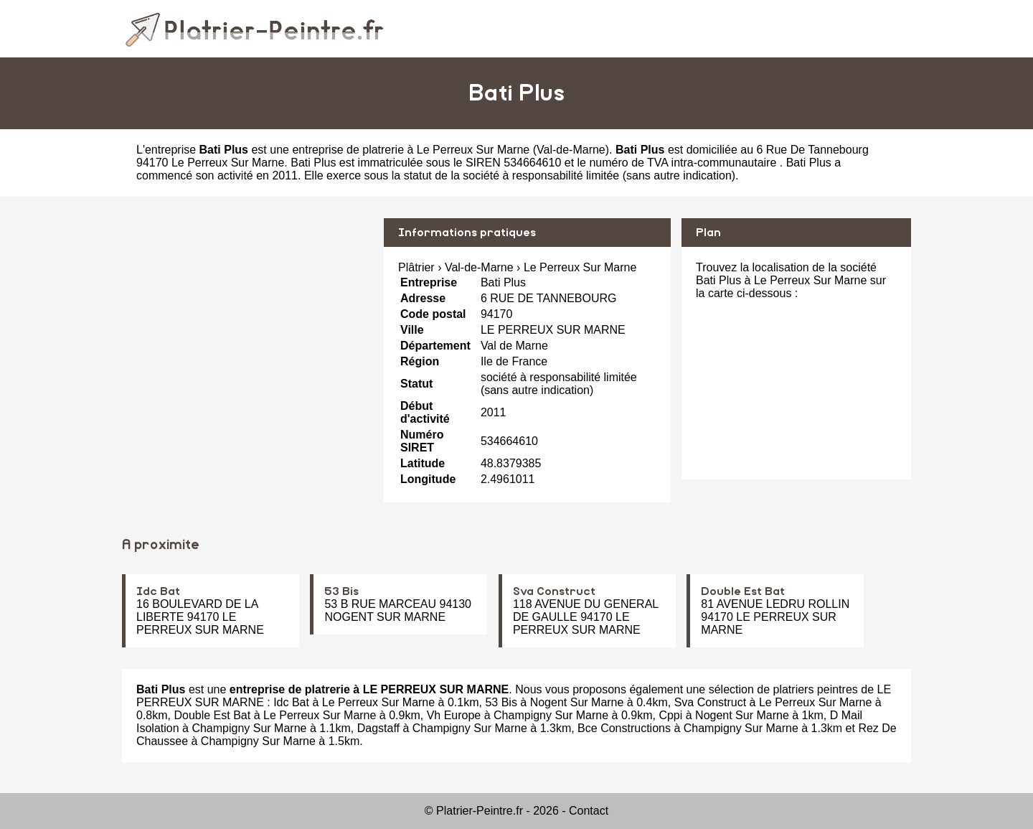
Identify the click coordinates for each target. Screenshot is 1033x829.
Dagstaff (378, 728)
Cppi (670, 715)
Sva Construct (554, 591)
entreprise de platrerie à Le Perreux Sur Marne (410, 150)
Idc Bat (158, 591)
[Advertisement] (247, 318)
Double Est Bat (743, 591)
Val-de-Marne (571, 150)
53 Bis (341, 591)
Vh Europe (454, 715)
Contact (588, 811)
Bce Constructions (624, 728)
